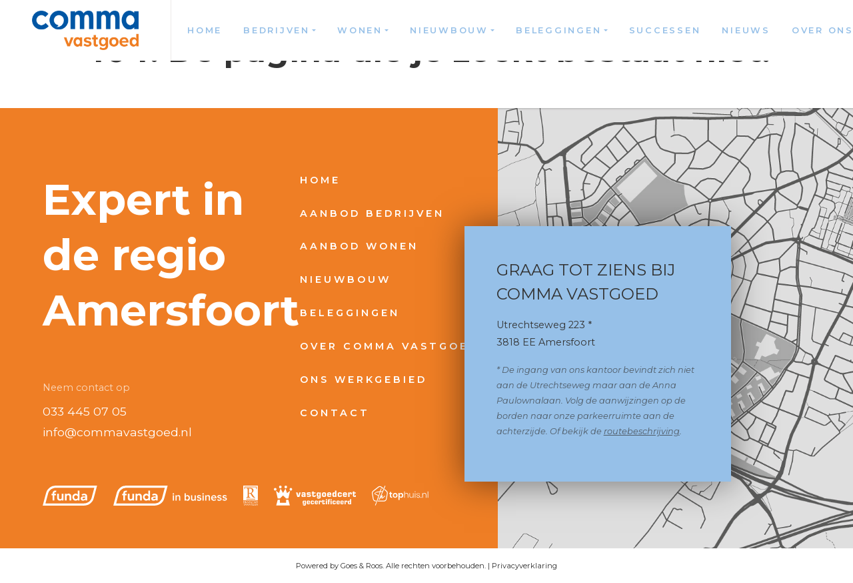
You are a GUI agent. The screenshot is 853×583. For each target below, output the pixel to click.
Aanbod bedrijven (372, 213)
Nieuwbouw (449, 30)
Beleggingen (558, 30)
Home (204, 30)
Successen (665, 30)
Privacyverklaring (524, 565)
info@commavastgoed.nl (117, 432)
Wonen (360, 30)
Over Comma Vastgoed (389, 346)
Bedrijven (276, 30)
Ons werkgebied (363, 380)
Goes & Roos (362, 565)
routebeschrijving (642, 431)
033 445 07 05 (85, 411)
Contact (335, 413)
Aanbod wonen (359, 246)
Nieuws (746, 30)
